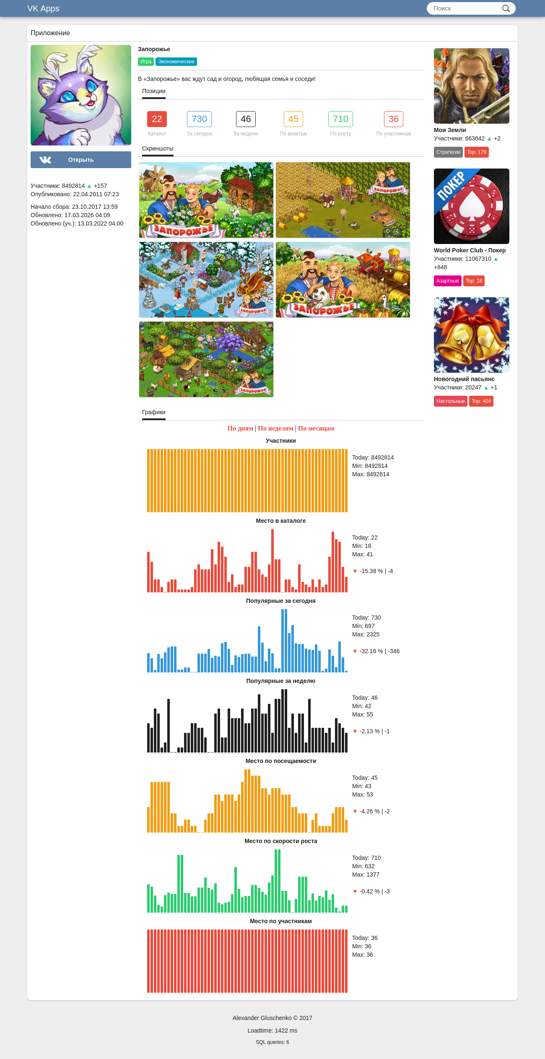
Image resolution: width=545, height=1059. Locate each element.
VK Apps (43, 8)
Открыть (81, 159)
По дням (240, 428)
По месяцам (316, 428)
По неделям (275, 428)
